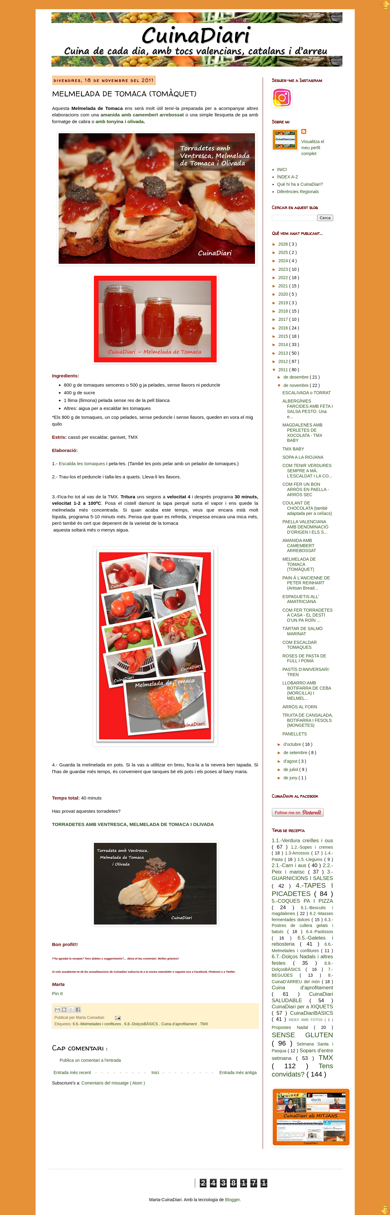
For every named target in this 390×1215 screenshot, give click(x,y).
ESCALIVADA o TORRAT (306, 392)
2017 (283, 319)
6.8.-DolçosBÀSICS (141, 1024)
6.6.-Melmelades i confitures (97, 1024)
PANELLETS (294, 733)
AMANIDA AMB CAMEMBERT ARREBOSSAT (299, 545)
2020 (283, 294)
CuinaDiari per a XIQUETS (302, 1007)
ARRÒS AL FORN (299, 706)
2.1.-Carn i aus (290, 865)
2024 (283, 260)
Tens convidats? (302, 1070)
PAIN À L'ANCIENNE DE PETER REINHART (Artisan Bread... (306, 583)
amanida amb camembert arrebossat (142, 114)
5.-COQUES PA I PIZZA (302, 901)
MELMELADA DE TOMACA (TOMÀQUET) (299, 564)
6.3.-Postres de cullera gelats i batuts (302, 925)
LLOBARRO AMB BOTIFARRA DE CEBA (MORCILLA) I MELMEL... (306, 690)
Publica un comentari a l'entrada (90, 1060)
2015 (283, 336)
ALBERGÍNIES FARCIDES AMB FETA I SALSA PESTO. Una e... (307, 409)
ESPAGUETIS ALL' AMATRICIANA (300, 599)
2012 (283, 361)
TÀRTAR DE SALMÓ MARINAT (302, 631)
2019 (283, 302)
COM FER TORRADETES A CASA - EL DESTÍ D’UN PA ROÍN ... (307, 615)
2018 (283, 311)
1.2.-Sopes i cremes (312, 847)
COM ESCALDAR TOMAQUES (299, 645)
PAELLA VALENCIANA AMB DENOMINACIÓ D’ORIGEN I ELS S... (305, 527)
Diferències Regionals (298, 191)
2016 (283, 327)
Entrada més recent (72, 1072)
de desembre (297, 377)
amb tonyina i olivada (120, 121)
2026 (283, 244)
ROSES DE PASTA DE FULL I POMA (304, 658)
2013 (283, 353)
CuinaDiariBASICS (311, 1013)
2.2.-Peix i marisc (302, 869)
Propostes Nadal (293, 1027)
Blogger (232, 1199)
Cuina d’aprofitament (179, 1024)
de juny (291, 777)
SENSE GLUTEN (302, 1035)
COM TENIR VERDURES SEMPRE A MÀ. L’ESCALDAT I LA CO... (307, 470)
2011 (283, 369)
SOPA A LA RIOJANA (302, 457)
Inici (155, 1072)
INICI (282, 169)
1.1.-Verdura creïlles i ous (302, 840)
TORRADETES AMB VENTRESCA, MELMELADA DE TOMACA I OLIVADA (133, 824)
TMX (204, 1024)
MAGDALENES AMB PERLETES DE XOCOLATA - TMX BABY (302, 433)
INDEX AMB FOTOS (307, 1020)
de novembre (297, 385)
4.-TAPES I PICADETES (302, 890)
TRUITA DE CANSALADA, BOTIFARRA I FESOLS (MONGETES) (307, 720)
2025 (283, 252)
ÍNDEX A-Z (287, 176)
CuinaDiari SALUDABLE (302, 997)
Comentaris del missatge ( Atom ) (113, 1083)
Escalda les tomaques (82, 463)
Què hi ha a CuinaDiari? (300, 184)
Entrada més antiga (238, 1072)
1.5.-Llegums (311, 859)
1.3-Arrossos (298, 853)
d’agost (291, 761)
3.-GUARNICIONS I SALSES (302, 875)
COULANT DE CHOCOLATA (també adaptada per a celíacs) (307, 508)
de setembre (296, 752)
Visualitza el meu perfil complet (312, 147)
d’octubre (293, 744)
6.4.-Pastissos (319, 931)
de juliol (291, 769)
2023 (283, 269)
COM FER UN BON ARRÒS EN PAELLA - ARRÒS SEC (305, 489)
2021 (283, 285)
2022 (283, 277)
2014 (283, 344)
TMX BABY (293, 448)
